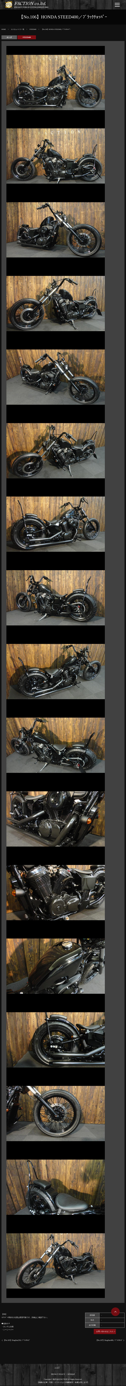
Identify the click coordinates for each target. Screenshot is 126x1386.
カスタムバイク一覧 (17, 29)
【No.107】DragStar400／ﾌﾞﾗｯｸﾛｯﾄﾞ (109, 1341)
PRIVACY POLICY (58, 1375)
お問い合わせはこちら (104, 1332)
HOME (3, 29)
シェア (57, 1368)
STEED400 (32, 29)
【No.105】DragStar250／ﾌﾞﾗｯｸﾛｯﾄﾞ (16, 1341)
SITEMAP (71, 1375)
